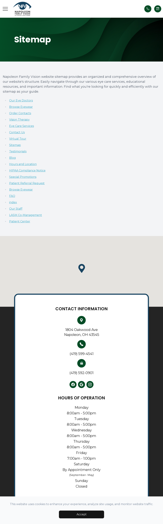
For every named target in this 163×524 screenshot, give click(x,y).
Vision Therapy (19, 119)
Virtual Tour (17, 138)
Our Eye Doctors (21, 100)
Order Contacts (20, 113)
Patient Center (19, 221)
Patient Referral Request (27, 183)
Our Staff (15, 208)
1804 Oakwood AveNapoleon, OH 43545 (81, 332)
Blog (12, 157)
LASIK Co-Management (25, 215)
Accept (82, 514)
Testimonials (17, 151)
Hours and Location (23, 164)
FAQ (12, 196)
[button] (5, 8)
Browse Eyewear (21, 107)
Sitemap (15, 145)
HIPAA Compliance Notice (27, 170)
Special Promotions (22, 177)
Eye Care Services (21, 126)
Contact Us (17, 132)
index (13, 202)
